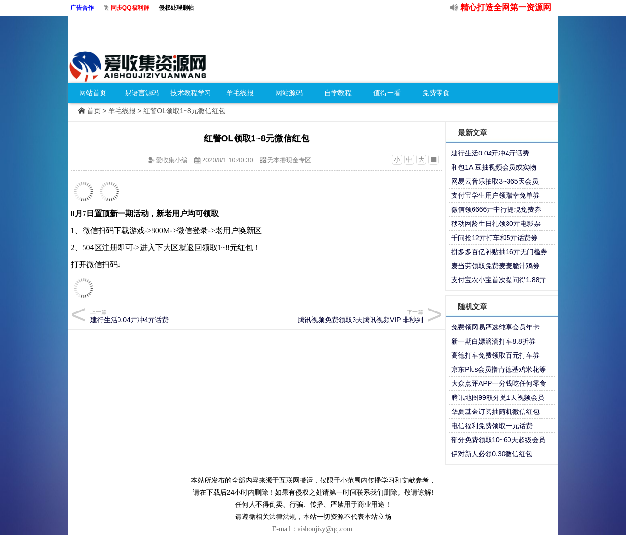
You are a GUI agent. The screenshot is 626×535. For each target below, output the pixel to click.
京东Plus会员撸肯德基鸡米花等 (498, 369)
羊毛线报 (240, 93)
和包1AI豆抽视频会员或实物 (493, 167)
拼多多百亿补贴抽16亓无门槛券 (499, 252)
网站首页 (92, 93)
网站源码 (289, 93)
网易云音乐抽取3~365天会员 (494, 181)
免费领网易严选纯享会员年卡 (495, 327)
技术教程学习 (190, 93)
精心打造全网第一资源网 (505, 7)
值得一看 (387, 93)
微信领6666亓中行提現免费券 (496, 209)
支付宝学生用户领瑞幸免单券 (495, 195)
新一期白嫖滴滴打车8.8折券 (493, 341)
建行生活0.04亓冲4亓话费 (490, 153)
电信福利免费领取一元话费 (492, 426)
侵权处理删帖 (176, 7)
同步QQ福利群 (130, 7)
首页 (94, 111)
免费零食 (436, 93)
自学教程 (338, 93)
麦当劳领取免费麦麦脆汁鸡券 (495, 266)
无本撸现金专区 (289, 160)
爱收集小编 (171, 160)
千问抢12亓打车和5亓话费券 (494, 238)
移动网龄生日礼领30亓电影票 (496, 223)
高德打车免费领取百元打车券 (495, 355)
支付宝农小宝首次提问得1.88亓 (498, 280)
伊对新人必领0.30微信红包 (491, 454)
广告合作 (82, 7)
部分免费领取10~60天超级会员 (498, 440)
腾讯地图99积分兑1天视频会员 (497, 397)
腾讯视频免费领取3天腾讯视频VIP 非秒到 (341, 316)
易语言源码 (142, 93)
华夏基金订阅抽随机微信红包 (495, 411)
